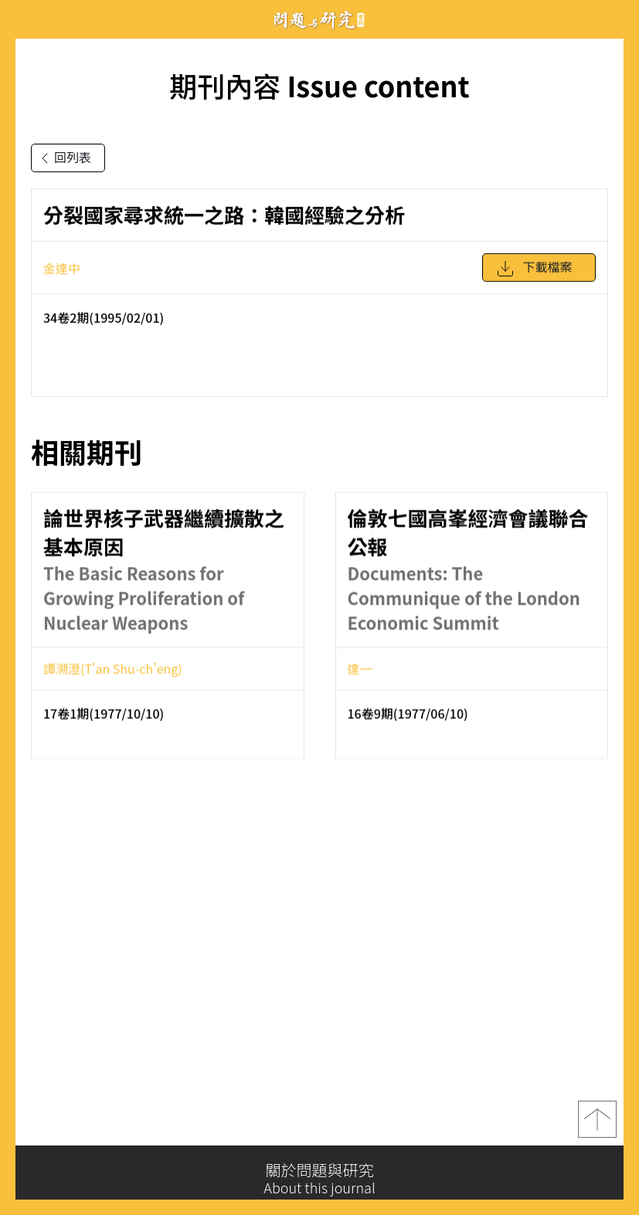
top (597, 1126)
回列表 (63, 158)
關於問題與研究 (319, 1178)
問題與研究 (320, 19)
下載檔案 (534, 275)
